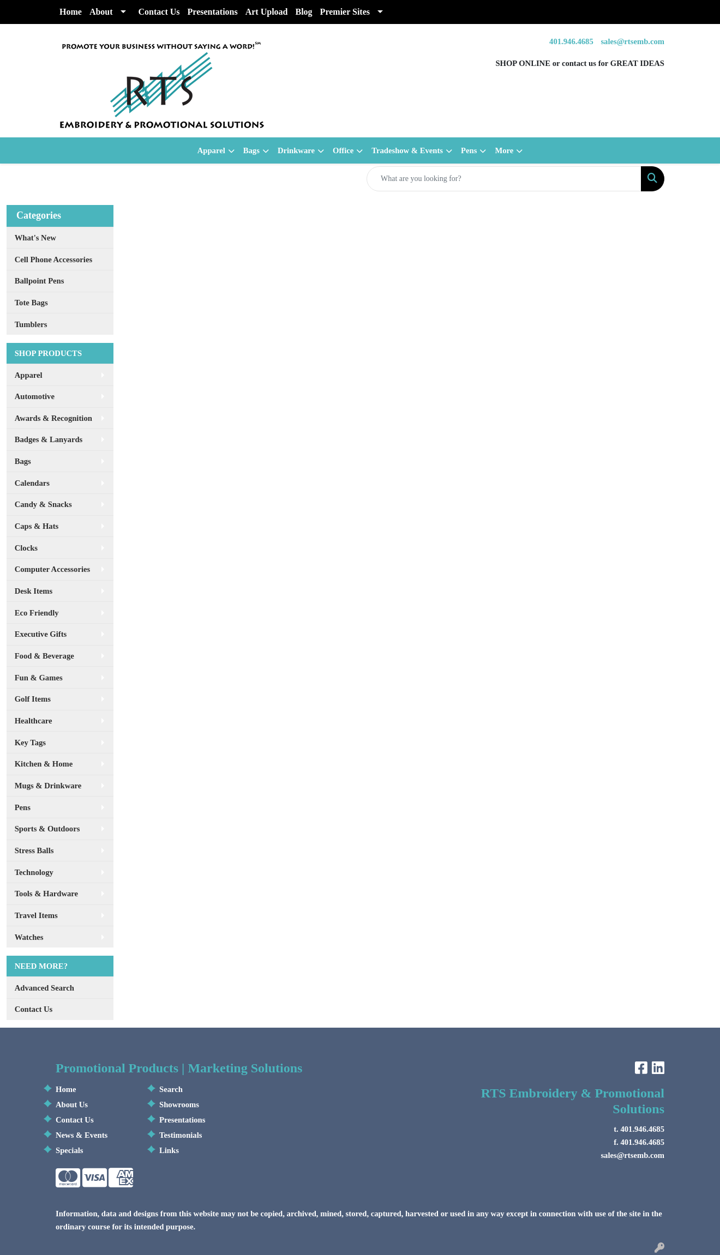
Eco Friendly (37, 612)
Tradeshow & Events (407, 150)
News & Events (81, 1135)
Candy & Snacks (43, 504)
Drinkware (296, 150)
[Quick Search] (504, 178)
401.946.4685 (571, 41)
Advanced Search (44, 988)
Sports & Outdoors (47, 828)
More (504, 150)
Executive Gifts (41, 634)
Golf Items (33, 699)
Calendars (32, 483)
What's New (35, 237)
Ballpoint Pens (39, 280)
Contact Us (159, 11)
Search (171, 1089)
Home (70, 11)
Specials (69, 1150)
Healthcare (33, 720)
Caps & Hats (37, 526)
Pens (469, 150)
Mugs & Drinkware (48, 785)
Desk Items (34, 591)
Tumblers (31, 324)
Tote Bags (31, 302)
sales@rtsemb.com (632, 41)
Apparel (211, 150)
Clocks (26, 548)
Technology (34, 872)
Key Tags (30, 742)
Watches (29, 937)
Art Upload (266, 11)
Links (169, 1150)
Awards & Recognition (53, 418)
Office (343, 150)
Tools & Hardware (46, 893)
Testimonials (180, 1135)
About (101, 11)
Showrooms (179, 1104)
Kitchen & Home (44, 763)
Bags (251, 150)
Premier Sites (345, 11)
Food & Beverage (44, 655)
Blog (303, 11)
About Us (72, 1104)
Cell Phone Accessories (53, 259)
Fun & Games (39, 677)
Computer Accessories (53, 569)
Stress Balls (34, 850)
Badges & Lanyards (49, 439)
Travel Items (36, 915)
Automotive (35, 396)
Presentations (213, 11)
